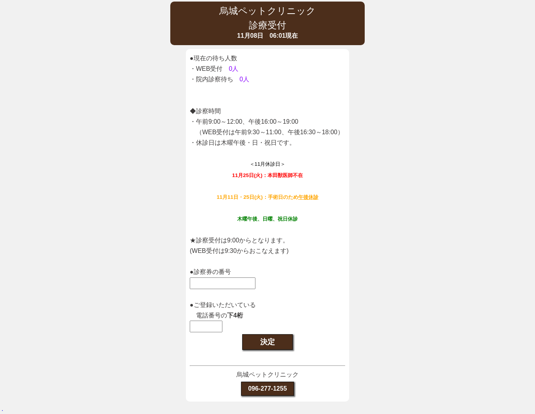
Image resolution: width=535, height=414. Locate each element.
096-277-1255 (267, 388)
